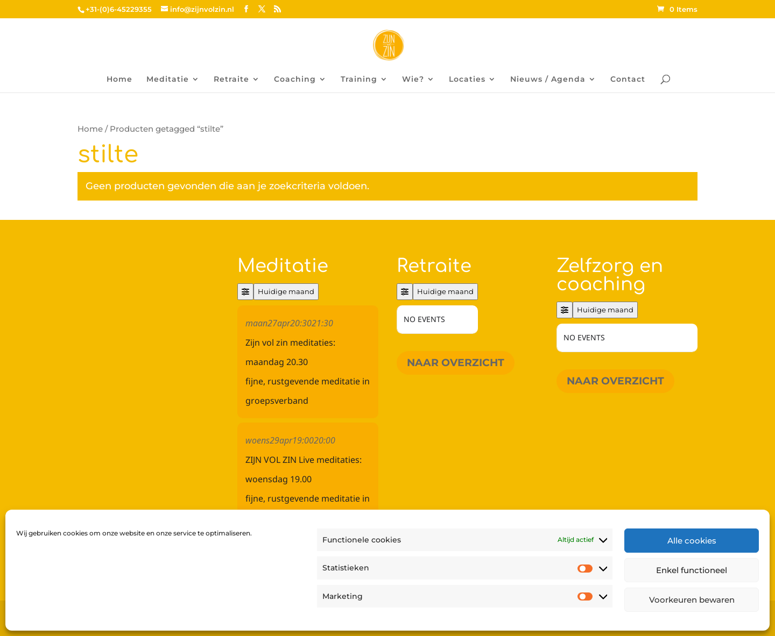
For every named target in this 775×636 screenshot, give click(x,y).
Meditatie (167, 79)
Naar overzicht (455, 362)
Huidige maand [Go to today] (286, 291)
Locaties (467, 79)
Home (119, 79)
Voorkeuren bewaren (692, 600)
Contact (627, 79)
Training (359, 79)
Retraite (231, 79)
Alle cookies (691, 540)
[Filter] (245, 291)
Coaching (295, 79)
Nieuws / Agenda (548, 79)
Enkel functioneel (691, 570)
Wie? (413, 79)
